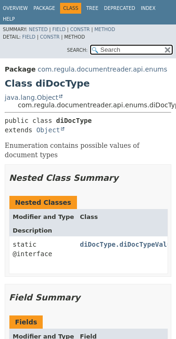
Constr (80, 29)
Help (9, 19)
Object (48, 130)
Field (58, 29)
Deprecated (119, 8)
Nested (38, 29)
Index (148, 8)
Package (44, 8)
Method (104, 29)
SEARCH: (77, 50)
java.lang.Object (31, 97)
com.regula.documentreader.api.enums (102, 69)
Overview (15, 8)
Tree (92, 8)
